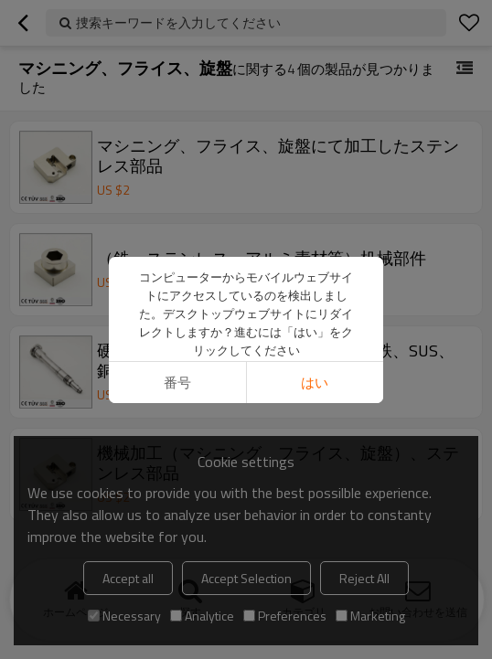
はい (314, 307)
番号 (177, 307)
